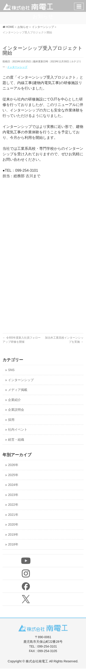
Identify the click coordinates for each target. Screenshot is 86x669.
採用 (11, 419)
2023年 (13, 495)
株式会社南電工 (37, 661)
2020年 (13, 524)
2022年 (13, 504)
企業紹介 (14, 400)
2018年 (13, 544)
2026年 (13, 465)
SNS (11, 370)
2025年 (13, 475)
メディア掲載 (17, 390)
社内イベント (17, 429)
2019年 (13, 534)
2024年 (13, 485)
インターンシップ (17, 67)
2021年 (13, 514)
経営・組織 (16, 439)
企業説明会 (16, 409)
